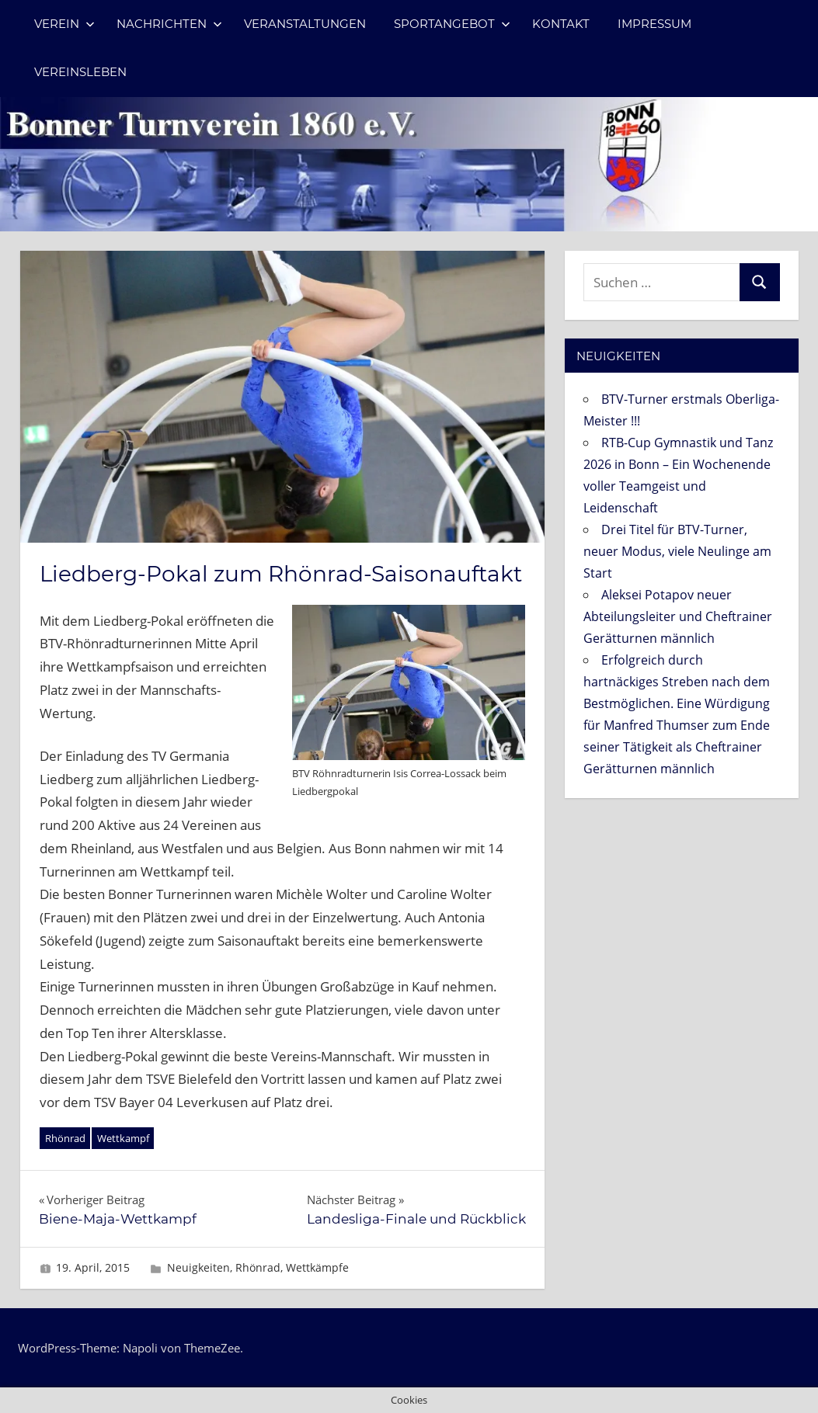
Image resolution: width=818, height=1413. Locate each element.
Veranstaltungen (305, 23)
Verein (64, 23)
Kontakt (561, 23)
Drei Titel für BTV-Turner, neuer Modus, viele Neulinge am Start (677, 551)
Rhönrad (65, 1138)
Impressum (654, 23)
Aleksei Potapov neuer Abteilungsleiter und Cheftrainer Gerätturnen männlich (677, 616)
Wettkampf (123, 1138)
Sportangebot (452, 23)
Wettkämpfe (317, 1267)
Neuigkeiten (198, 1267)
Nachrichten (169, 23)
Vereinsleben (80, 71)
